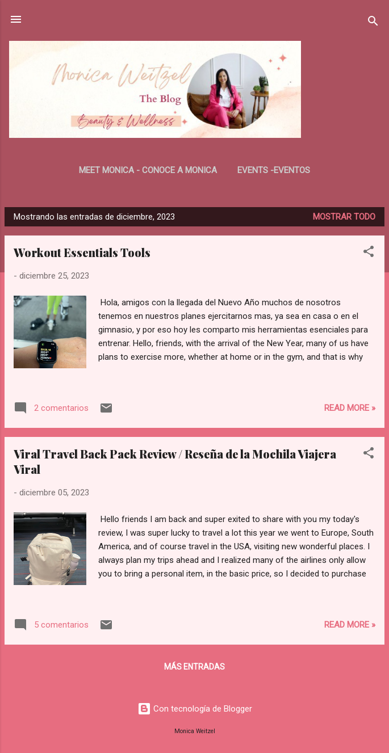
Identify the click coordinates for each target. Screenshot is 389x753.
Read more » (349, 408)
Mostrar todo (344, 217)
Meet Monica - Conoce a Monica (148, 170)
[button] (368, 253)
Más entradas (194, 666)
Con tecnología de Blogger (194, 709)
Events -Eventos (273, 170)
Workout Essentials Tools (82, 252)
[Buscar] (373, 23)
